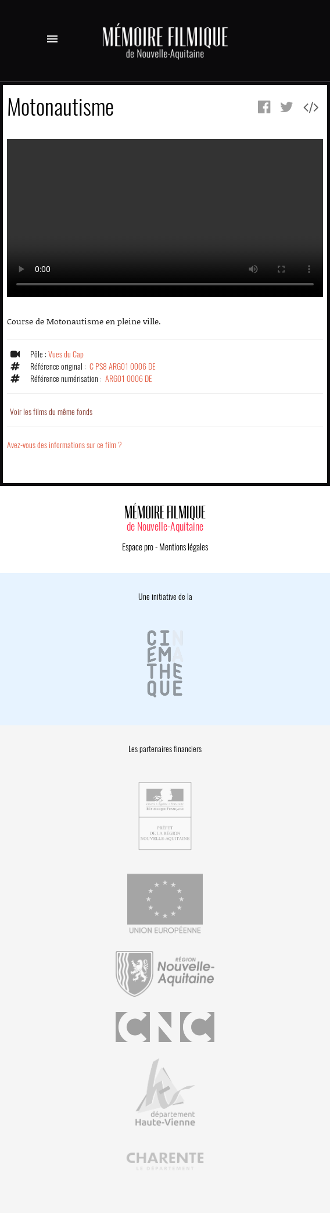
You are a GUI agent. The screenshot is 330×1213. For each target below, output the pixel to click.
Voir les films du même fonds (51, 411)
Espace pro (137, 547)
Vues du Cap (66, 354)
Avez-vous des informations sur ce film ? (64, 444)
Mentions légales (183, 547)
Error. (165, 218)
